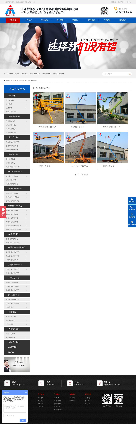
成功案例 (40, 404)
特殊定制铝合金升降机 (13, 229)
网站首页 (12, 20)
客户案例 (60, 20)
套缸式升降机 (14, 342)
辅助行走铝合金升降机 (13, 225)
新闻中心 (75, 20)
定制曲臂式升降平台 (12, 260)
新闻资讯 (88, 394)
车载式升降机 (14, 278)
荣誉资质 (72, 401)
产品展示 (44, 20)
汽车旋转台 (9, 324)
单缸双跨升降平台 (12, 150)
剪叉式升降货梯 (11, 129)
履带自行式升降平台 (12, 243)
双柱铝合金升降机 (12, 214)
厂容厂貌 (107, 20)
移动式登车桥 (46, 73)
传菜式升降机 (14, 329)
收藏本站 (128, 2)
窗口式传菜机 (10, 334)
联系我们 (120, 2)
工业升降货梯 (10, 121)
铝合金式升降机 (15, 206)
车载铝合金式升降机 (12, 286)
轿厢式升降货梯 (11, 132)
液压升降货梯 (14, 116)
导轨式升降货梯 (34, 73)
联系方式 (72, 398)
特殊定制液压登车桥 (12, 167)
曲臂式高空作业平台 (17, 247)
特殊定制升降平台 (12, 184)
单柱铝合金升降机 (12, 210)
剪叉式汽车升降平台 (12, 299)
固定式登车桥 (10, 159)
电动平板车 (13, 347)
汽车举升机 (9, 307)
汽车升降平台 (14, 295)
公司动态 (87, 398)
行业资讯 (87, 401)
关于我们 (113, 2)
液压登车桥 (13, 154)
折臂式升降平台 (33, 80)
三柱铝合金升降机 (12, 218)
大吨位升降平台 (11, 180)
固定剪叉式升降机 (59, 73)
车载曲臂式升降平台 (12, 290)
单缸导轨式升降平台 (12, 142)
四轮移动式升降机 (12, 193)
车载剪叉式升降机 (12, 282)
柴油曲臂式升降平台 (12, 252)
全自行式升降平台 (12, 239)
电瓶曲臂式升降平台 (12, 256)
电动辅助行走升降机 (12, 197)
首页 (14, 80)
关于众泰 (41, 394)
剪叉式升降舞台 (11, 316)
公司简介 (40, 398)
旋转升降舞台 (10, 320)
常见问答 (87, 404)
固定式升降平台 (15, 171)
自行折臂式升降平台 (12, 273)
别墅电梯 (24, 73)
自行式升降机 (14, 234)
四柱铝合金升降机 (12, 222)
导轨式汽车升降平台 (12, 303)
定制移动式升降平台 (12, 201)
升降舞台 (12, 312)
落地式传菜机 (10, 337)
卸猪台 (11, 352)
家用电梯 (17, 73)
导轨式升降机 (14, 137)
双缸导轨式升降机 (12, 146)
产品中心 (21, 80)
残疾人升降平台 (11, 112)
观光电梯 (9, 104)
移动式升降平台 (15, 189)
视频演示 (91, 20)
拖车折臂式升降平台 (12, 269)
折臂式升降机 (44, 166)
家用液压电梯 (10, 100)
